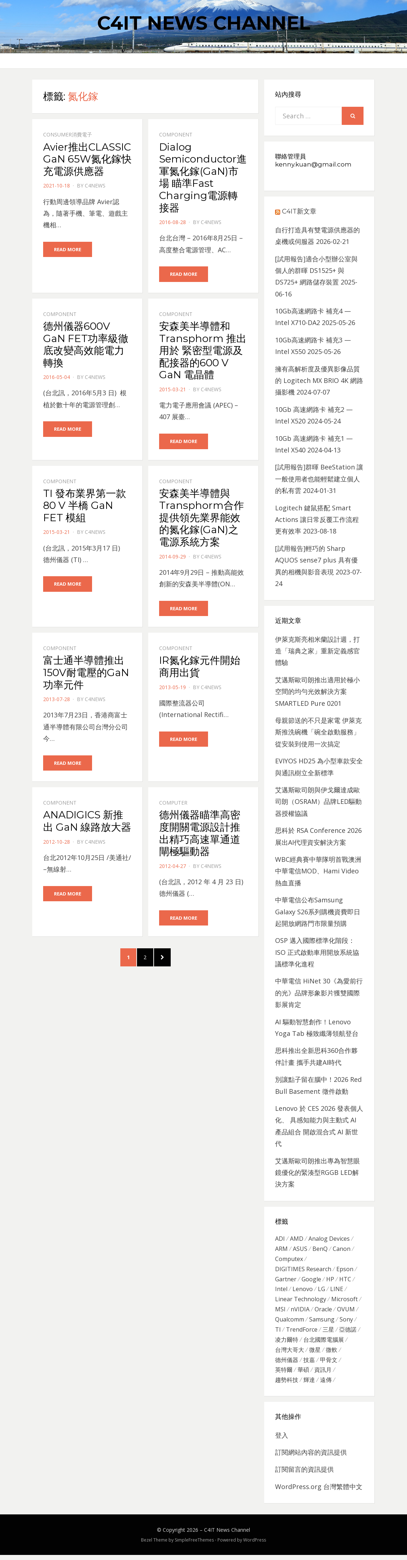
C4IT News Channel (203, 23)
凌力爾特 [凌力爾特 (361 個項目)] (286, 1343)
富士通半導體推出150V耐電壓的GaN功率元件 (86, 673)
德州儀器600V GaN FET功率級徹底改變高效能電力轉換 (85, 344)
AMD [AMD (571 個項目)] (296, 1239)
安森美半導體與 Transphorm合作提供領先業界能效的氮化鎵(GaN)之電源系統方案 (201, 518)
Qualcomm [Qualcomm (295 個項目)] (289, 1322)
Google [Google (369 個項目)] (311, 1281)
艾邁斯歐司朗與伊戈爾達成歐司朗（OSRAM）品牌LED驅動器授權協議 (318, 801)
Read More (67, 249)
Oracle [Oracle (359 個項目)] (323, 1312)
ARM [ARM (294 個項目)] (281, 1249)
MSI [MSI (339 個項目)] (280, 1312)
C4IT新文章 (299, 211)
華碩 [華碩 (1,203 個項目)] (303, 1374)
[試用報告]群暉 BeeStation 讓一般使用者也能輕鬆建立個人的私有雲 (319, 479)
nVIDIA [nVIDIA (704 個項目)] (300, 1312)
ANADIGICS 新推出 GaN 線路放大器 (87, 822)
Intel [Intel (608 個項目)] (281, 1291)
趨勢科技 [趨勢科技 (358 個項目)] (286, 1385)
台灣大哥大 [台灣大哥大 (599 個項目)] (289, 1354)
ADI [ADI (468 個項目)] (280, 1239)
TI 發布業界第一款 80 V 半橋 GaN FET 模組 (84, 506)
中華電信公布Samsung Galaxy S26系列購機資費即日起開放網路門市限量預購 (317, 911)
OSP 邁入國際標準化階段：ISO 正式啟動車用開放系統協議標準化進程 (317, 952)
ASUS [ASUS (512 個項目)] (300, 1249)
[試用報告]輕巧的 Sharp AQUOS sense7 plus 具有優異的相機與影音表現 (316, 560)
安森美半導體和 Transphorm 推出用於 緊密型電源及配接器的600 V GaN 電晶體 (202, 350)
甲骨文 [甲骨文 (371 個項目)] (328, 1364)
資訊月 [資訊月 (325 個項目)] (323, 1374)
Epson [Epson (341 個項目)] (344, 1270)
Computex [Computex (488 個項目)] (289, 1260)
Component (175, 134)
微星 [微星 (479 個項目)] (315, 1354)
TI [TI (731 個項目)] (278, 1333)
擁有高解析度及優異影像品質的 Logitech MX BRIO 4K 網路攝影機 (319, 380)
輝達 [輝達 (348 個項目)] (309, 1385)
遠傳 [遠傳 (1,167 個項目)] (326, 1385)
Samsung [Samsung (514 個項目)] (322, 1322)
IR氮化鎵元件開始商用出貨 (199, 667)
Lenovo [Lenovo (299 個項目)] (302, 1291)
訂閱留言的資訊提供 (304, 1474)
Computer (173, 803)
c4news (95, 185)
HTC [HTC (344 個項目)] (345, 1281)
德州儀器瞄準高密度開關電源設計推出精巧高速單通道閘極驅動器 (199, 834)
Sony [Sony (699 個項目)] (346, 1322)
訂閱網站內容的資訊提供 (311, 1457)
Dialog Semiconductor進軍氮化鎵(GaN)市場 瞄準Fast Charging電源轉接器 (203, 177)
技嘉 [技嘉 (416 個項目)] (309, 1364)
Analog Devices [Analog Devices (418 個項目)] (329, 1239)
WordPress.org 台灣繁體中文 (318, 1491)
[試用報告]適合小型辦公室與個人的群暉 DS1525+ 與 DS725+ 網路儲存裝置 (316, 270)
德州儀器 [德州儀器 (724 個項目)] (286, 1364)
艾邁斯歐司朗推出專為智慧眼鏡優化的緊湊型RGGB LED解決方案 (317, 1172)
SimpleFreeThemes (194, 1545)
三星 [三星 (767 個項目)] (328, 1333)
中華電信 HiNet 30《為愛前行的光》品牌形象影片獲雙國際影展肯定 (319, 993)
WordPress (254, 1545)
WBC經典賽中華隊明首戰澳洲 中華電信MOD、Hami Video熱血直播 (318, 871)
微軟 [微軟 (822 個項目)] (331, 1354)
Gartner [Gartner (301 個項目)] (285, 1281)
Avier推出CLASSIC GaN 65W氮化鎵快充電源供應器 (87, 159)
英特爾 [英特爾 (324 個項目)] (283, 1374)
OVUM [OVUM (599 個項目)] (346, 1312)
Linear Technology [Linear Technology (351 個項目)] (300, 1302)
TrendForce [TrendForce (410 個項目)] (301, 1333)
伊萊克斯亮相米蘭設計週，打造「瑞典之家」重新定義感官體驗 (317, 651)
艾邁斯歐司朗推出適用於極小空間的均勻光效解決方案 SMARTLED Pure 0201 (317, 691)
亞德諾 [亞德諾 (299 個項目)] (348, 1333)
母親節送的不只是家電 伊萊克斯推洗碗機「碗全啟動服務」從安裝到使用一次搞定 (318, 732)
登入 (281, 1439)
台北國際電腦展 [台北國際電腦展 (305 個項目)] (323, 1343)
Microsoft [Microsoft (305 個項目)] (344, 1302)
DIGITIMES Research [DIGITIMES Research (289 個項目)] (303, 1270)
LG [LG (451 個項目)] (321, 1291)
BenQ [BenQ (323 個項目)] (320, 1249)
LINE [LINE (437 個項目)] (336, 1291)
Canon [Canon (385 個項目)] (341, 1249)
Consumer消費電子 (67, 134)
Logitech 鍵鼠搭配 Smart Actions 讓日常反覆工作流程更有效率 (317, 519)
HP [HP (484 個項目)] (330, 1281)
